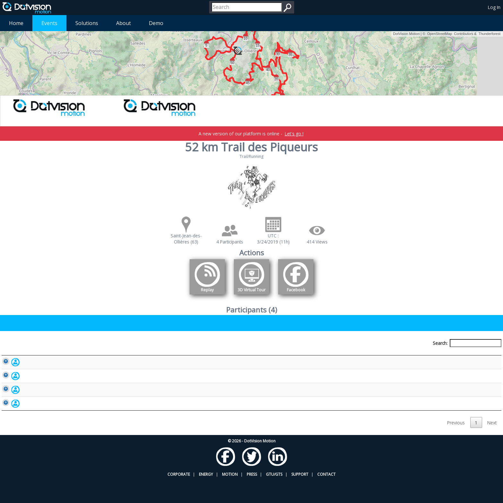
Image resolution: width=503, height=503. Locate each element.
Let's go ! (294, 134)
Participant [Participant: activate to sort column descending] (60, 355)
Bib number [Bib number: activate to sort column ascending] (192, 355)
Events (49, 23)
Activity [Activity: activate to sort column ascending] (385, 355)
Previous (456, 445)
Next (492, 445)
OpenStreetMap (439, 34)
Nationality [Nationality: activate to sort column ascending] (293, 355)
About (123, 23)
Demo (156, 23)
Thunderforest (489, 34)
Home (16, 23)
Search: (467, 343)
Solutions (86, 23)
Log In (494, 7)
